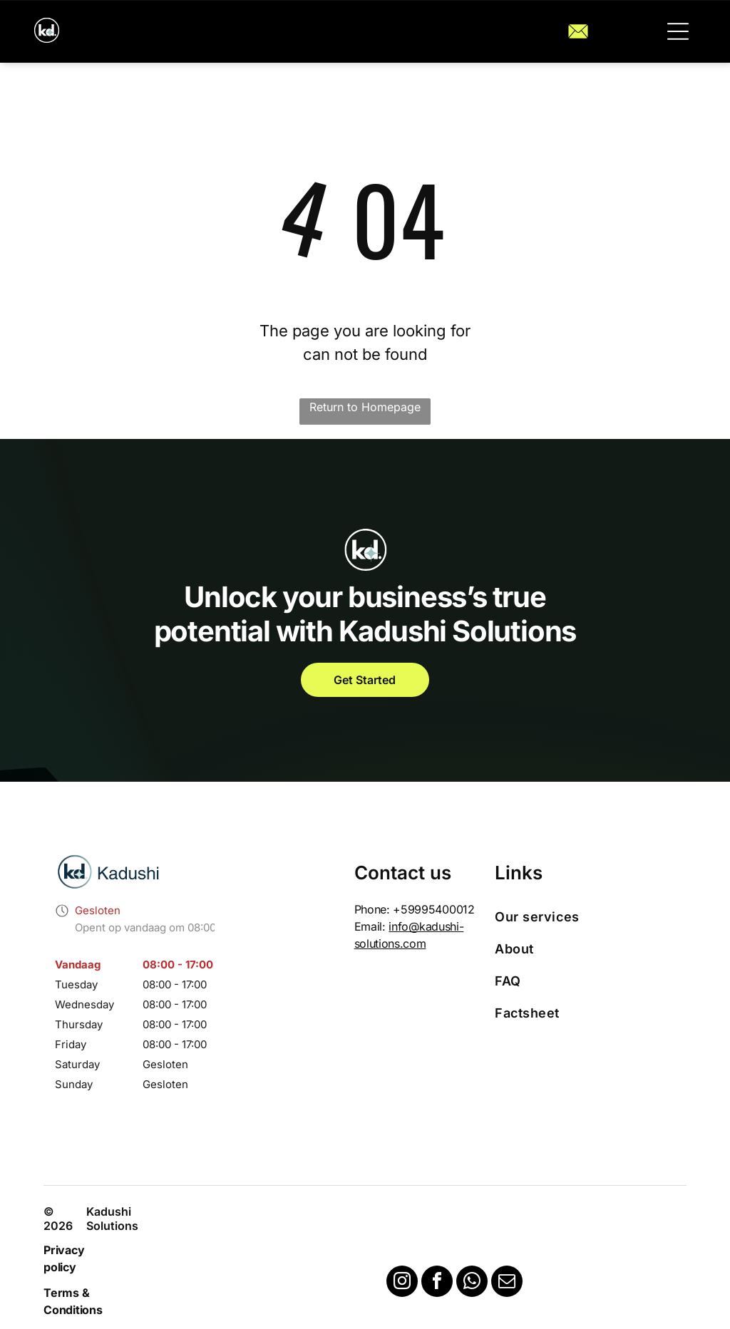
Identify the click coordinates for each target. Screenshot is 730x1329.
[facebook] (437, 1283)
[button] (678, 31)
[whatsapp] (472, 1283)
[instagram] (402, 1283)
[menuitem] (584, 917)
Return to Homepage (365, 407)
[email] (507, 1283)
